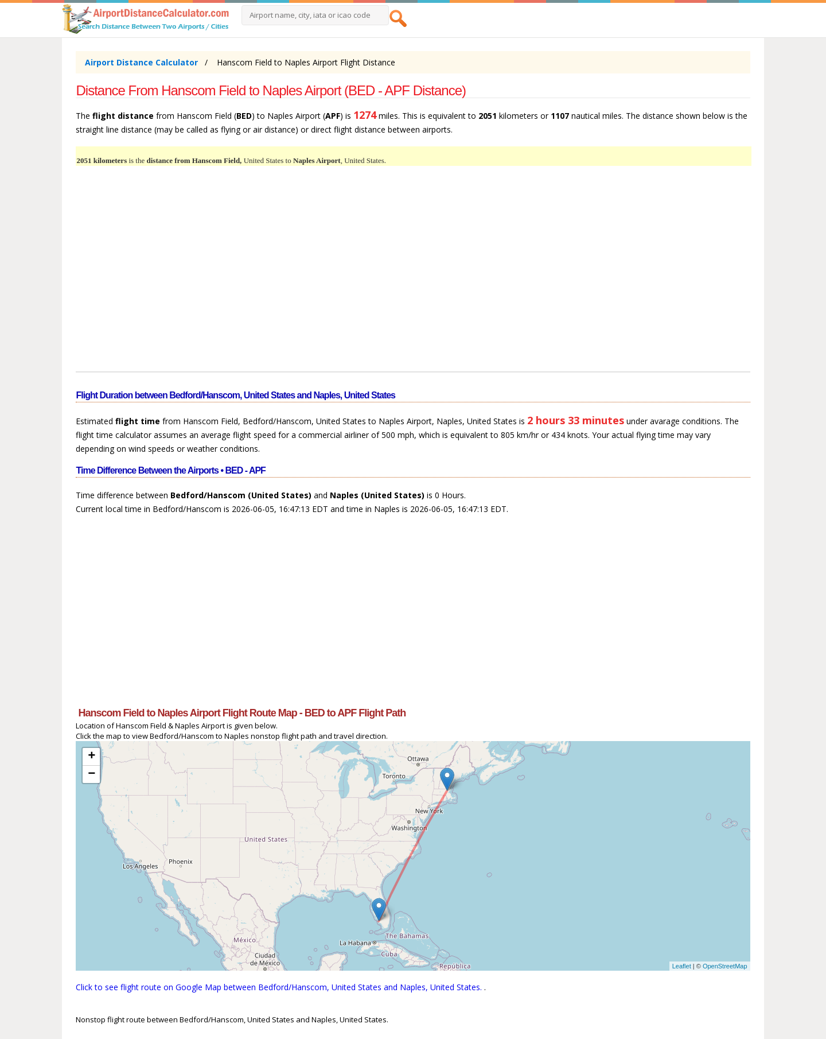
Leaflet (681, 966)
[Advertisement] (413, 275)
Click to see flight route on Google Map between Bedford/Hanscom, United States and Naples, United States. (280, 987)
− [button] (91, 774)
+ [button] (91, 756)
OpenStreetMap (725, 966)
